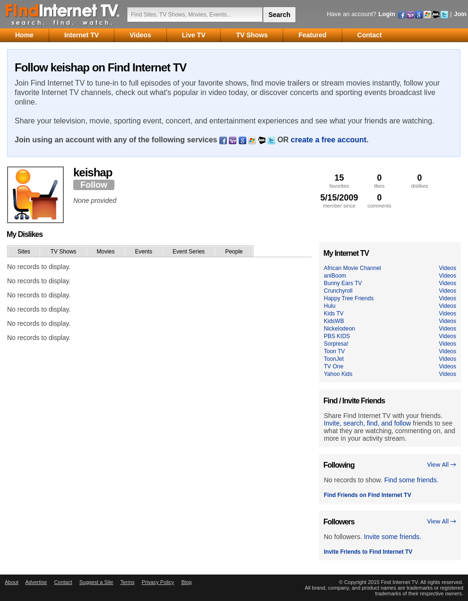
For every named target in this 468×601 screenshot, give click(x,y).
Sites (23, 251)
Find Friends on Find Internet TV (367, 495)
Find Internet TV (63, 14)
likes (379, 181)
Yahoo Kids (338, 374)
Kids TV (334, 313)
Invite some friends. (392, 536)
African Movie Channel (352, 268)
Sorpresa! (336, 343)
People (234, 251)
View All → (441, 465)
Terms (127, 582)
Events (143, 251)
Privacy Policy (158, 582)
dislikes (419, 181)
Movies (105, 251)
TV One (333, 366)
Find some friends (410, 480)
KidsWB (334, 321)
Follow (93, 185)
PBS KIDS (337, 336)
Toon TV (334, 351)
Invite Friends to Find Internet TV (368, 552)
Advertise (36, 582)
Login (387, 13)
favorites (339, 181)
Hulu (330, 306)
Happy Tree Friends (348, 298)
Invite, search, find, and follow (367, 423)
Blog (186, 582)
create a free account (328, 140)
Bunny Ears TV (343, 283)
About (11, 582)
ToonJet (334, 359)
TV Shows (64, 251)
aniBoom (335, 275)
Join (460, 13)
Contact (63, 582)
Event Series (189, 251)
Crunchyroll (338, 290)
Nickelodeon (339, 328)
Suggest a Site (96, 582)
